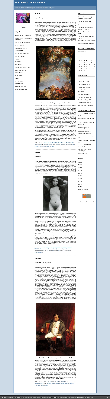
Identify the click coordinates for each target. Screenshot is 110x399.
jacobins (52, 146)
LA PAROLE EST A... (20, 72)
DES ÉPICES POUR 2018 (84, 84)
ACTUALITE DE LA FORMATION (23, 35)
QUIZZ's (17, 78)
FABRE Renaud (82, 122)
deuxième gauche (70, 144)
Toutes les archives (83, 189)
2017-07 (80, 176)
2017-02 (80, 187)
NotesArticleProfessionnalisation (86, 43)
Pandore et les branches (84, 87)
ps (47, 250)
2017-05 (80, 181)
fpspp (38, 385)
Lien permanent (38, 144)
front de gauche (59, 250)
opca (36, 385)
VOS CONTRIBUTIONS (21, 89)
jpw (79, 127)
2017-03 (80, 184)
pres (53, 383)
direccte (49, 383)
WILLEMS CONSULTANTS (30, 2)
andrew (80, 131)
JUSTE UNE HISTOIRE (21, 70)
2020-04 (80, 162)
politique (37, 146)
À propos (23, 27)
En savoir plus (89, 397)
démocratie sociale (39, 250)
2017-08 (80, 173)
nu (42, 252)
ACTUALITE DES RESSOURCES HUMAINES (54, 247)
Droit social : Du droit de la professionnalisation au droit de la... (86, 23)
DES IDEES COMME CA (21, 48)
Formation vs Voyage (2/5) (84, 102)
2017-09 (80, 170)
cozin (79, 149)
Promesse (38, 156)
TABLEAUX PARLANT (20, 86)
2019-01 (80, 165)
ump (45, 250)
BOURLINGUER (82, 52)
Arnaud (80, 118)
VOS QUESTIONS (19, 92)
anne (79, 153)
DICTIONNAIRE (19, 51)
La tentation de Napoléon (43, 263)
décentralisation (44, 385)
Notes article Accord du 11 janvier (86, 40)
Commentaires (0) (47, 144)
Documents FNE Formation (85, 79)
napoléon (67, 383)
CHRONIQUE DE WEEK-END (22, 42)
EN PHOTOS (18, 61)
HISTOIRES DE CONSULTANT (22, 67)
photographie (38, 252)
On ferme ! (85, 153)
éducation (46, 146)
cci (73, 383)
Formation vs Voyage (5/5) (84, 94)
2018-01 (80, 167)
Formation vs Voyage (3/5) (84, 99)
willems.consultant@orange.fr (86, 202)
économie (41, 146)
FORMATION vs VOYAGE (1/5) (86, 105)
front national (52, 250)
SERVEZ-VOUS (19, 81)
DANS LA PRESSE (19, 45)
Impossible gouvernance (43, 18)
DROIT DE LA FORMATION (22, 53)
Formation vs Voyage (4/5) (84, 97)
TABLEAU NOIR (19, 83)
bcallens (80, 114)
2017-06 (80, 178)
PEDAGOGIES (18, 75)
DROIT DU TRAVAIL (20, 56)
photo (69, 250)
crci (71, 383)
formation (58, 144)
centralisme (57, 383)
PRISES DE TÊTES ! (83, 81)
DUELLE (17, 59)
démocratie (68, 248)
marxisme (63, 144)
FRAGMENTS (18, 64)
